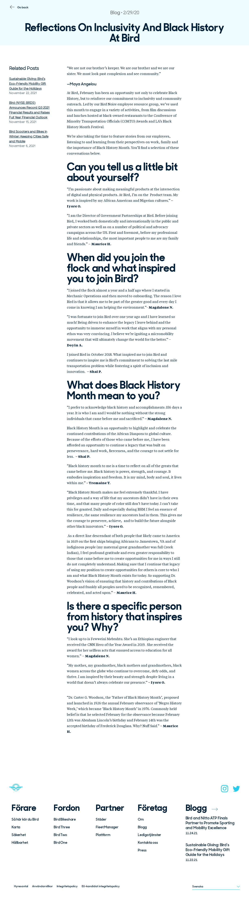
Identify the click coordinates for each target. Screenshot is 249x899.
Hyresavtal (21, 886)
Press (142, 850)
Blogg (142, 827)
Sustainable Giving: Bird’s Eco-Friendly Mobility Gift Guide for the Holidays (27, 83)
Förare (24, 808)
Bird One (60, 842)
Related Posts (24, 68)
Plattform (103, 835)
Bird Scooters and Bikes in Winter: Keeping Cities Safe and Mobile (28, 136)
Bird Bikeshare (65, 819)
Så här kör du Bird (25, 819)
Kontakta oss (148, 842)
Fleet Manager (107, 827)
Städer (101, 819)
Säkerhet (19, 835)
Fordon (67, 808)
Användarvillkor (42, 886)
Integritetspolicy (67, 886)
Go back (22, 7)
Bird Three (62, 827)
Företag (152, 808)
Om (141, 819)
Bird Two (60, 835)
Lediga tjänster (149, 835)
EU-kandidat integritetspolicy (101, 886)
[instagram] (224, 790)
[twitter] (236, 790)
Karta (16, 827)
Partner (110, 808)
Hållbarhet (20, 842)
